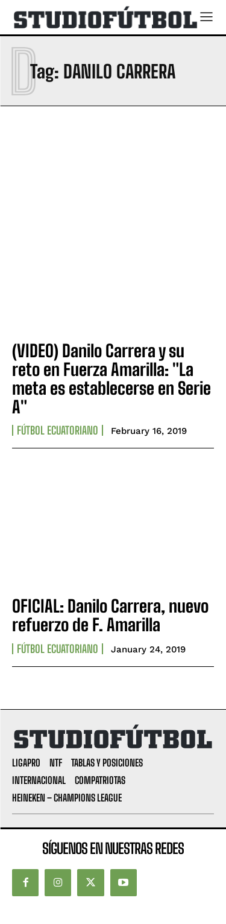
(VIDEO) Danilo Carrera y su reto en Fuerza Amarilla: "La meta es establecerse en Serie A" (111, 378)
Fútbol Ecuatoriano (57, 430)
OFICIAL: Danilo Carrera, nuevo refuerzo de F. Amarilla (110, 615)
